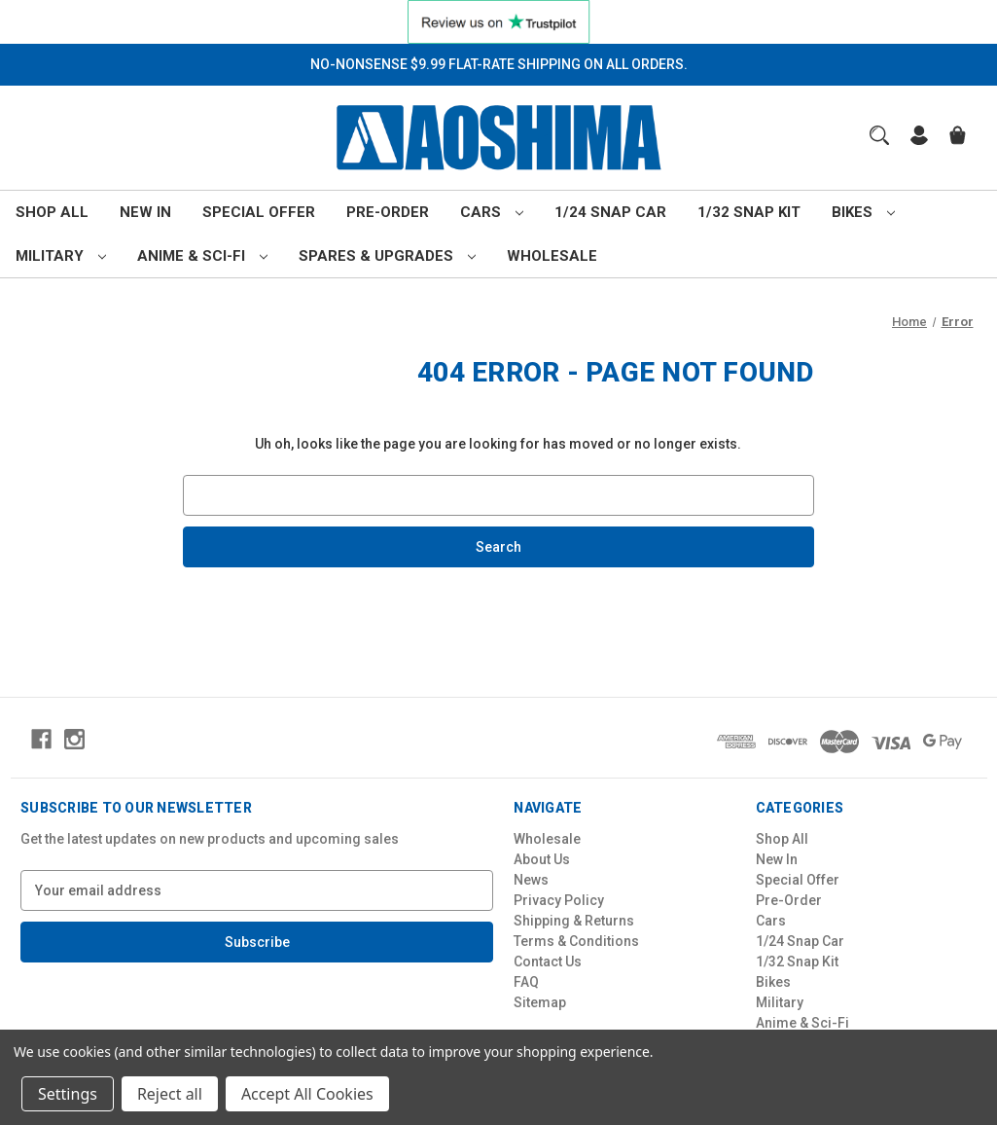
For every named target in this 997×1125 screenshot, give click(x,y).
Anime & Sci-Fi (202, 256)
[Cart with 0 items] (958, 137)
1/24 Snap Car (610, 212)
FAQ (526, 982)
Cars (491, 212)
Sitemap (540, 1002)
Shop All (52, 212)
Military (61, 256)
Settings (67, 1094)
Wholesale (552, 256)
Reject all (169, 1094)
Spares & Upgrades (387, 256)
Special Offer (258, 212)
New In (145, 212)
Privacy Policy (559, 900)
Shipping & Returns (574, 920)
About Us (542, 859)
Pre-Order (387, 212)
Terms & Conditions (576, 941)
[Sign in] (919, 137)
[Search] (879, 135)
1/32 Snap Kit (749, 212)
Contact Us (548, 961)
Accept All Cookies (307, 1094)
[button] (499, 22)
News (531, 880)
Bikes (863, 212)
